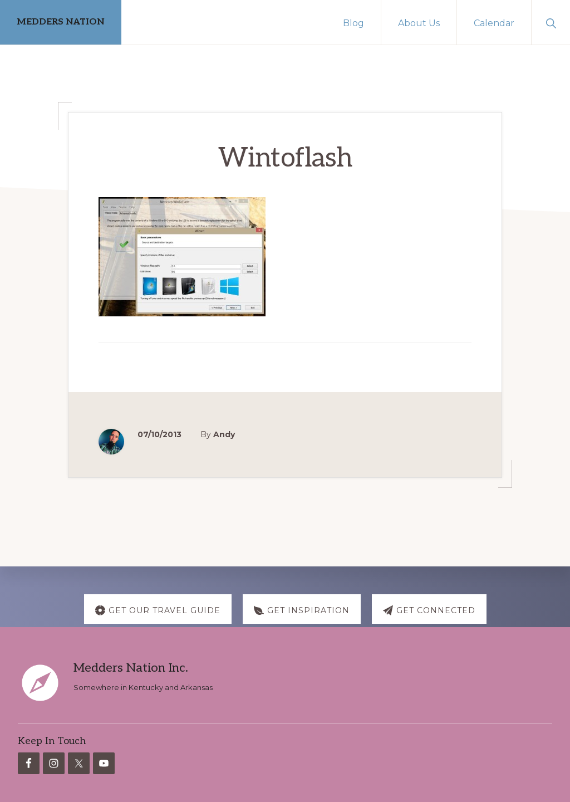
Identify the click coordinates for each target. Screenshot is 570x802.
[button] (551, 22)
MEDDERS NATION (61, 22)
